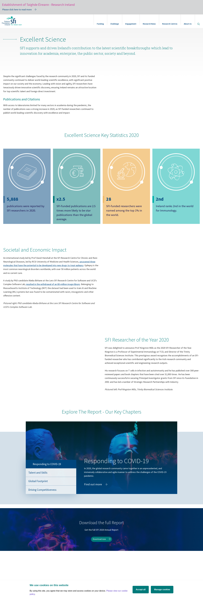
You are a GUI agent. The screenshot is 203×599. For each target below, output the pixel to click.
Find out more (96, 502)
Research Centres (169, 24)
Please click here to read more (17, 9)
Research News (149, 24)
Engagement (130, 24)
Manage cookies (162, 589)
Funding (100, 24)
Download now (99, 556)
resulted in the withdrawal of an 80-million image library (53, 301)
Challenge (114, 24)
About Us (188, 24)
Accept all (141, 589)
